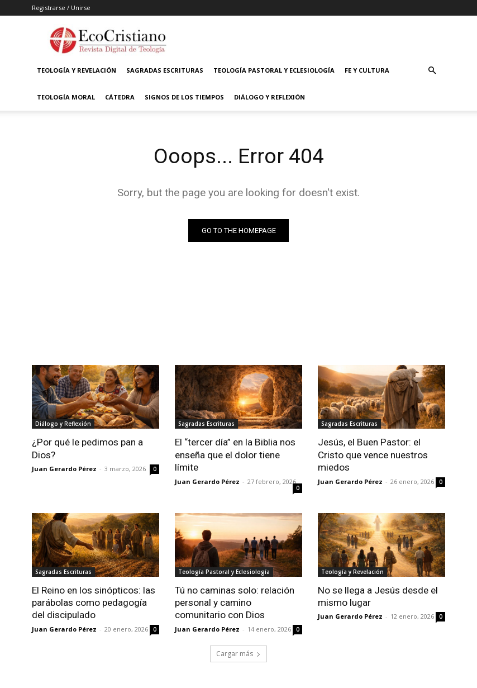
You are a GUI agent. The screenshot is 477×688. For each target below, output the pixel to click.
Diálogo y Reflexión (269, 97)
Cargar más (238, 652)
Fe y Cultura (367, 70)
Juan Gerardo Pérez (64, 468)
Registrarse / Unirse (61, 7)
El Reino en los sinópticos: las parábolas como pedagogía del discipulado (93, 602)
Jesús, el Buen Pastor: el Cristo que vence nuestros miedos (373, 454)
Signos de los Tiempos (184, 97)
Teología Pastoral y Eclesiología (274, 70)
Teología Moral (66, 97)
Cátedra (120, 97)
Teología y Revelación (76, 70)
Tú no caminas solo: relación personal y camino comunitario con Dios (234, 602)
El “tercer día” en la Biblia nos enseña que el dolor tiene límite (235, 454)
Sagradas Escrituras (164, 70)
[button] (431, 70)
